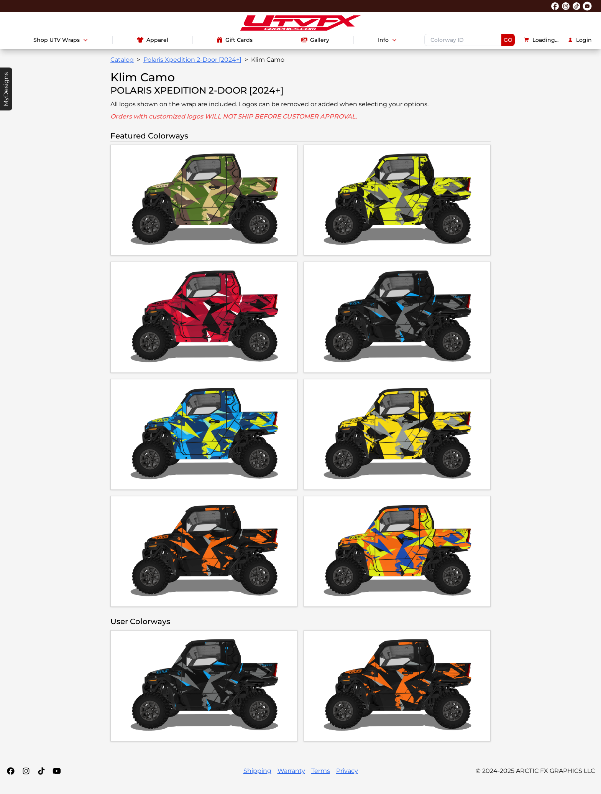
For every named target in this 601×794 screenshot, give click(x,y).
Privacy (347, 770)
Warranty (291, 770)
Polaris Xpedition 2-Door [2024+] (192, 59)
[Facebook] (10, 771)
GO (508, 39)
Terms (320, 770)
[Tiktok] (41, 771)
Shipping (257, 770)
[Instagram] (26, 771)
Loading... (541, 39)
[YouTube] (56, 771)
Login (580, 39)
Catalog (122, 59)
